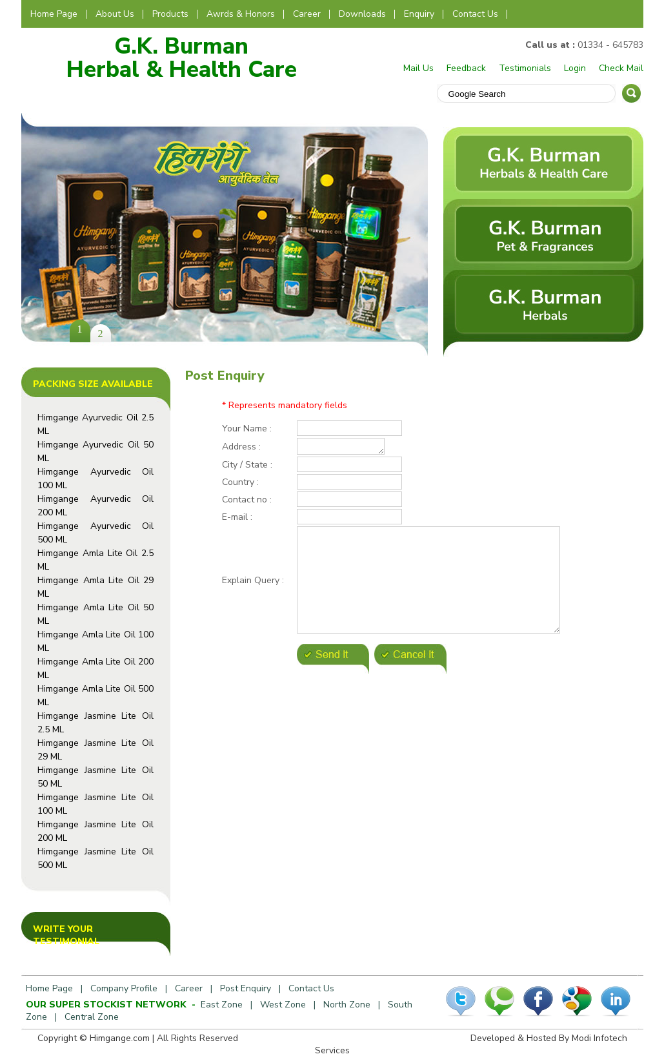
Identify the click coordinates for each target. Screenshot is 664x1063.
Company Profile (123, 988)
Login (575, 68)
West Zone (283, 1004)
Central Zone (92, 1017)
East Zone (222, 1004)
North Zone (346, 1004)
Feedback (466, 68)
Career (307, 14)
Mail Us (418, 68)
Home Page (53, 14)
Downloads (362, 14)
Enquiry (419, 14)
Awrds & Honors (240, 14)
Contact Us (475, 14)
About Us (115, 14)
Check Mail (621, 68)
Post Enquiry (245, 988)
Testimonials (525, 68)
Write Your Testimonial (66, 935)
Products (170, 14)
